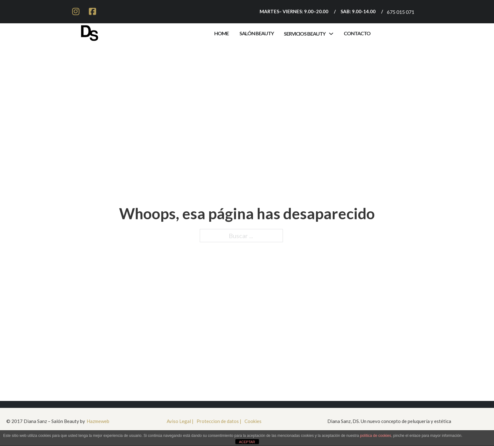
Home (221, 33)
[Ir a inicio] (89, 32)
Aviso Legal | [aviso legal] (180, 421)
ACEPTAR (247, 442)
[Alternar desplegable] (331, 33)
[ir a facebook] (92, 11)
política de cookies (375, 435)
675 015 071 (400, 12)
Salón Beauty (256, 33)
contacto (357, 33)
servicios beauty (304, 34)
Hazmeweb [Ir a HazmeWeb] (98, 421)
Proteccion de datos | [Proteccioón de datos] (219, 421)
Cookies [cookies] (252, 421)
